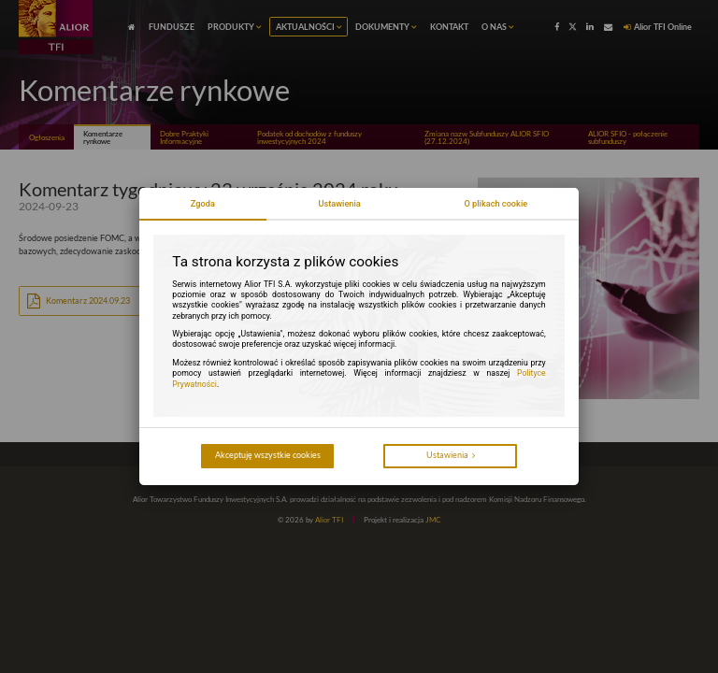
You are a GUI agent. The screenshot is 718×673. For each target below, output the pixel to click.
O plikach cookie (495, 203)
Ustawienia (339, 203)
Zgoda (203, 203)
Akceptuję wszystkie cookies (268, 455)
